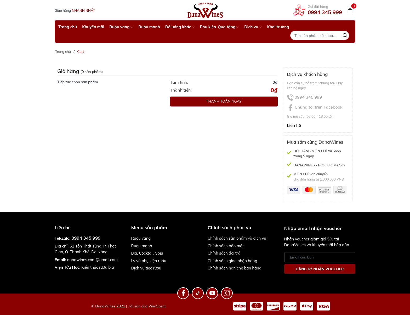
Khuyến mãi (93, 26)
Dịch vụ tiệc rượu (146, 268)
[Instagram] (227, 293)
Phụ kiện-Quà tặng (219, 26)
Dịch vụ (253, 26)
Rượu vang (121, 26)
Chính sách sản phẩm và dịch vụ (237, 238)
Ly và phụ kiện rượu (148, 260)
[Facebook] (183, 293)
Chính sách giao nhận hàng (232, 260)
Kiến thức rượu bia (84, 267)
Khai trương (278, 26)
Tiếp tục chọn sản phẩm (77, 82)
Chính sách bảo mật (226, 245)
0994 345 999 (325, 12)
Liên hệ (294, 125)
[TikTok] (198, 293)
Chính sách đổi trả (224, 253)
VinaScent (157, 306)
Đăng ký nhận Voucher (320, 269)
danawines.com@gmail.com (92, 259)
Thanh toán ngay (224, 101)
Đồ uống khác (180, 26)
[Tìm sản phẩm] (319, 35)
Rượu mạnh (149, 26)
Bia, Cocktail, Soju (147, 253)
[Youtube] (212, 293)
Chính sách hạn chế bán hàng (234, 268)
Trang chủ (67, 26)
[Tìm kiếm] (345, 34)
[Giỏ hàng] (350, 10)
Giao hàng (75, 10)
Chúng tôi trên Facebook (315, 107)
